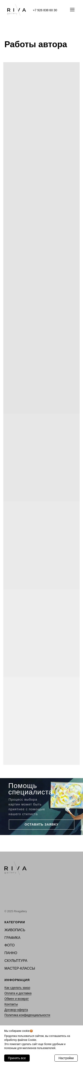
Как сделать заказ (17, 987)
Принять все (17, 1058)
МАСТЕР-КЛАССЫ (19, 968)
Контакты (11, 1004)
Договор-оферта (16, 1010)
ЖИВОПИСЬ (14, 930)
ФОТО (9, 945)
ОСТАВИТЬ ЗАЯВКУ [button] (41, 824)
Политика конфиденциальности (27, 1015)
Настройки (66, 1058)
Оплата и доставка (17, 993)
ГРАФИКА (12, 938)
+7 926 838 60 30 (45, 10)
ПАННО (10, 953)
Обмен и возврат (16, 998)
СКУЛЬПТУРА (15, 961)
